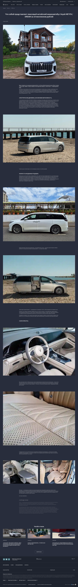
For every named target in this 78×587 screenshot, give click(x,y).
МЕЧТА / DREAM (19, 4)
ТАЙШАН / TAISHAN (35, 4)
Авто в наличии (48, 4)
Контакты (72, 4)
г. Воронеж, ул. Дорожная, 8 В (17, 1)
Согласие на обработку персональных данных (44, 584)
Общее (4, 580)
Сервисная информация (32, 580)
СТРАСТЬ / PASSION (27, 4)
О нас (67, 4)
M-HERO (41, 4)
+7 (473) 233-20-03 (14, 559)
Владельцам (62, 4)
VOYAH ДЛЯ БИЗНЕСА (19, 564)
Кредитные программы (12, 580)
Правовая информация (31, 584)
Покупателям (55, 4)
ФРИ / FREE (13, 4)
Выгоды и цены (22, 580)
